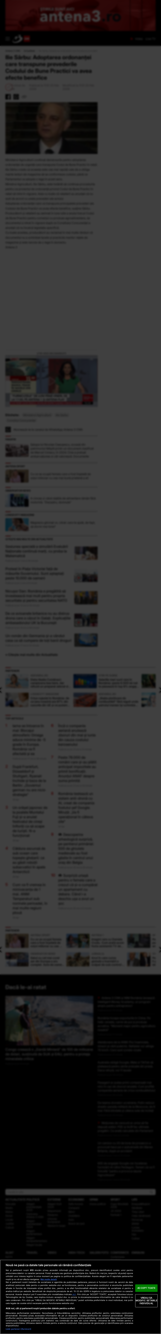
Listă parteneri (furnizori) (18, 1329)
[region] (80, 1297)
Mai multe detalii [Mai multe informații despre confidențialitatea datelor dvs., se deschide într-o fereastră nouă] (48, 1279)
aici (74, 1294)
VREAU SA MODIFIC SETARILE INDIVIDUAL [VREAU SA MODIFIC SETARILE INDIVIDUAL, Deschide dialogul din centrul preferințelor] (146, 1300)
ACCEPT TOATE (146, 1287)
